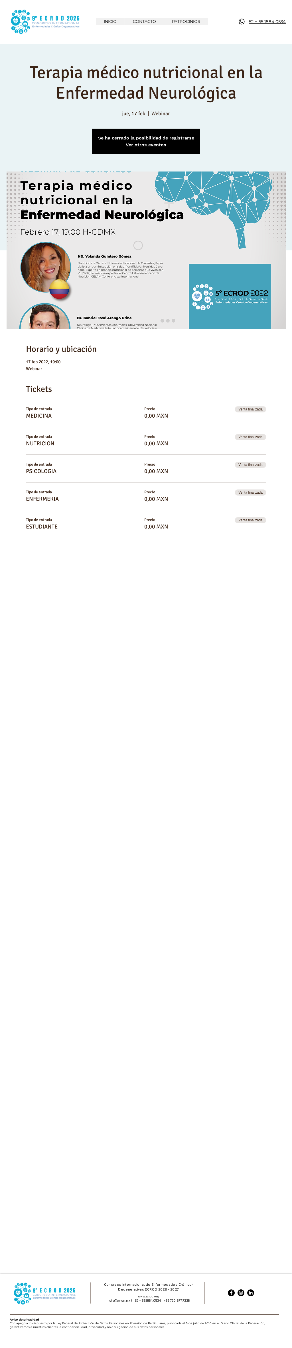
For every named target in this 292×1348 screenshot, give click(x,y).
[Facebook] (231, 1292)
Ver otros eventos (146, 144)
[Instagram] (241, 1292)
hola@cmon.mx (119, 1301)
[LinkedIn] (250, 1292)
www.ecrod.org (148, 1296)
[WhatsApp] (241, 21)
